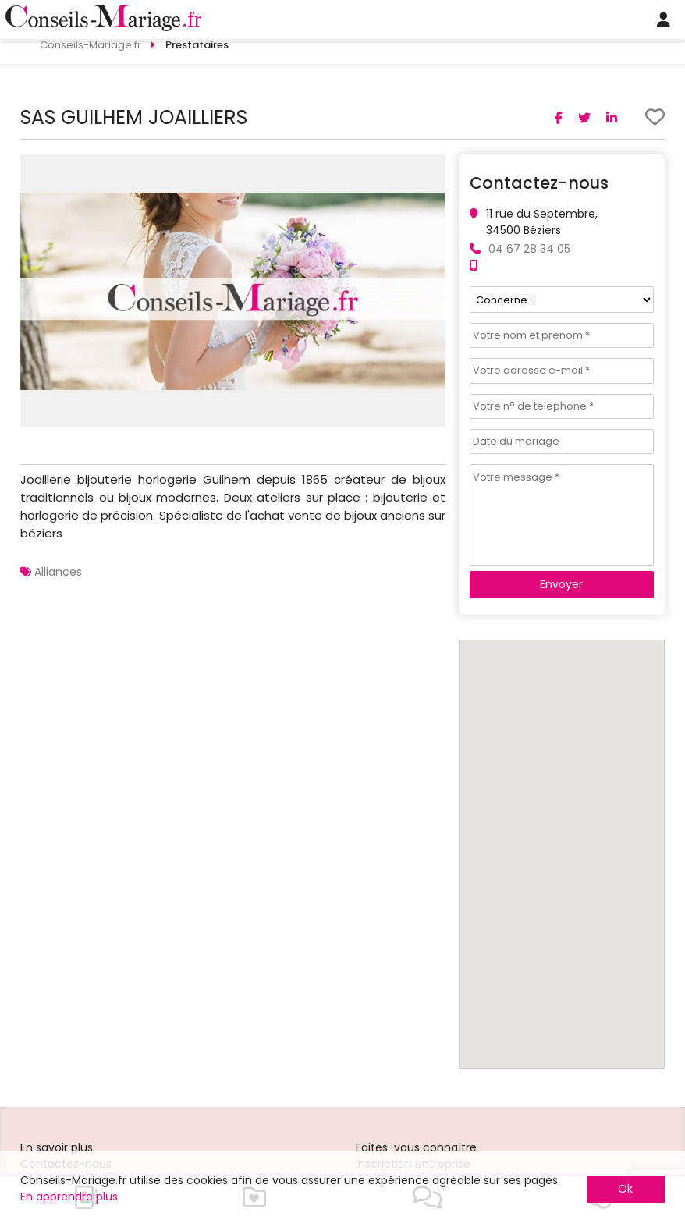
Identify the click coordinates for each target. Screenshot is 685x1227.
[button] (431, 168)
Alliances (58, 572)
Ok (625, 1189)
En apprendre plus (69, 1196)
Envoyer (561, 584)
